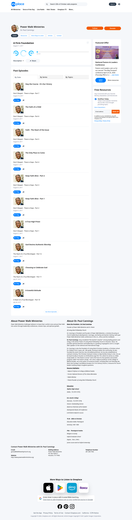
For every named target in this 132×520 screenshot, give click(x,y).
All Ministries (15, 9)
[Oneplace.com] (17, 4)
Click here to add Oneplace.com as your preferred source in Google (68, 500)
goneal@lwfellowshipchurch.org (21, 452)
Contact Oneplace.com (73, 513)
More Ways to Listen (37, 35)
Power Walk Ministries (32, 26)
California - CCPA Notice (90, 513)
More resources (113, 80)
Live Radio (40, 9)
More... (71, 9)
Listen (15, 35)
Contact (59, 35)
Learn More (101, 80)
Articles (50, 35)
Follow (94, 28)
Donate (113, 28)
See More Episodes (51, 312)
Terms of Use (58, 513)
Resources (24, 35)
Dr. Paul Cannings (27, 30)
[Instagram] (72, 506)
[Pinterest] (66, 506)
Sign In (112, 4)
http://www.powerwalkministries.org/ (22, 457)
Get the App (37, 513)
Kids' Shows (51, 9)
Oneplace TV (62, 9)
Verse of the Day (29, 9)
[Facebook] (60, 506)
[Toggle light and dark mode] (119, 4)
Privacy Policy (48, 513)
